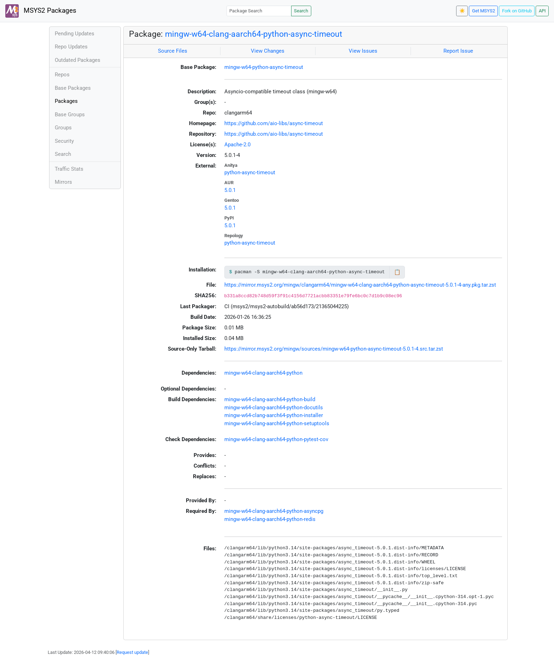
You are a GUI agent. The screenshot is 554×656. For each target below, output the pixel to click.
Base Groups (70, 114)
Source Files (172, 51)
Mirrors (63, 182)
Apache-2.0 (237, 144)
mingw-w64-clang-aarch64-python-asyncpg (273, 511)
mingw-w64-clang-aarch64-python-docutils (273, 407)
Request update (132, 652)
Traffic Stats (69, 169)
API (542, 10)
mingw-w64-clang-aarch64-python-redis (270, 519)
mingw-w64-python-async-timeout (263, 67)
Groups (63, 127)
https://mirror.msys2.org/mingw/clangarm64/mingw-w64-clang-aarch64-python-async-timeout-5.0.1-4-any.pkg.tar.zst (360, 285)
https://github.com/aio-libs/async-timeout (273, 123)
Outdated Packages (77, 60)
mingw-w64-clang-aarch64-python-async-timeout (253, 34)
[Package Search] (258, 11)
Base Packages (73, 88)
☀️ (462, 10)
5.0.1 (230, 190)
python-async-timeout (249, 172)
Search (301, 10)
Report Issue (458, 51)
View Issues (363, 51)
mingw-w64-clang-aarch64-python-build (269, 399)
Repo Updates (71, 46)
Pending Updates (74, 33)
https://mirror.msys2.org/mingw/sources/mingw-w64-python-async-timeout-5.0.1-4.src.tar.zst (333, 349)
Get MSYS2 (483, 10)
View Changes (267, 51)
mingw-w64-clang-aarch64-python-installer (273, 415)
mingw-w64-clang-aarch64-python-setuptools (276, 423)
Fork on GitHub (517, 10)
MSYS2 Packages (40, 11)
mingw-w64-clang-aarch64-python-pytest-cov (276, 439)
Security (64, 141)
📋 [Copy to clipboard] (397, 272)
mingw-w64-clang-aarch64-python (263, 373)
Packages (66, 101)
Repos (62, 74)
